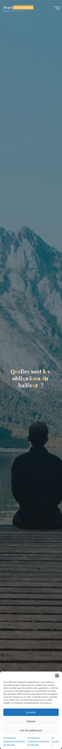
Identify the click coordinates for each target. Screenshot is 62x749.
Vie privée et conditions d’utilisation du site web (14, 741)
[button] (57, 675)
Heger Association (18, 7)
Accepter (31, 712)
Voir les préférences (31, 730)
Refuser (31, 721)
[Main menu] (57, 8)
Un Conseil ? (55, 741)
